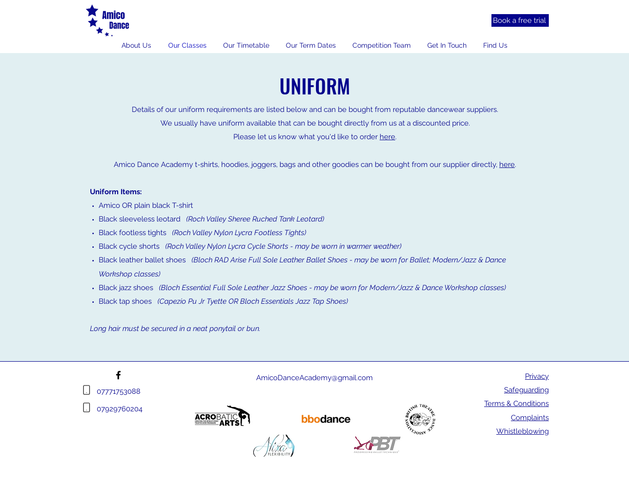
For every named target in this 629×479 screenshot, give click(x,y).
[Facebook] (118, 375)
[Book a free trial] (520, 20)
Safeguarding (526, 390)
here (387, 136)
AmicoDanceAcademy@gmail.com (314, 377)
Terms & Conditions (516, 403)
